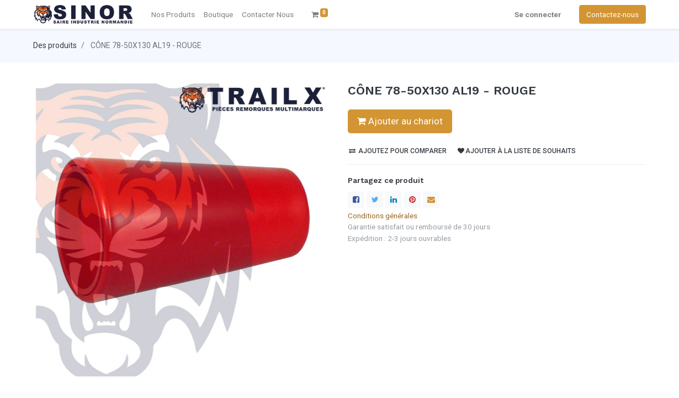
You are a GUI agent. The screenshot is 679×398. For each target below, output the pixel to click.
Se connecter (537, 14)
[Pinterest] (412, 199)
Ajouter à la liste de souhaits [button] (517, 151)
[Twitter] (375, 199)
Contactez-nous (612, 14)
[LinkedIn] (393, 199)
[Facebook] (356, 199)
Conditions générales (382, 215)
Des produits (55, 45)
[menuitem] (267, 14)
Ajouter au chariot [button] (400, 121)
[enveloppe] (431, 199)
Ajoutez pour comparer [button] (398, 151)
